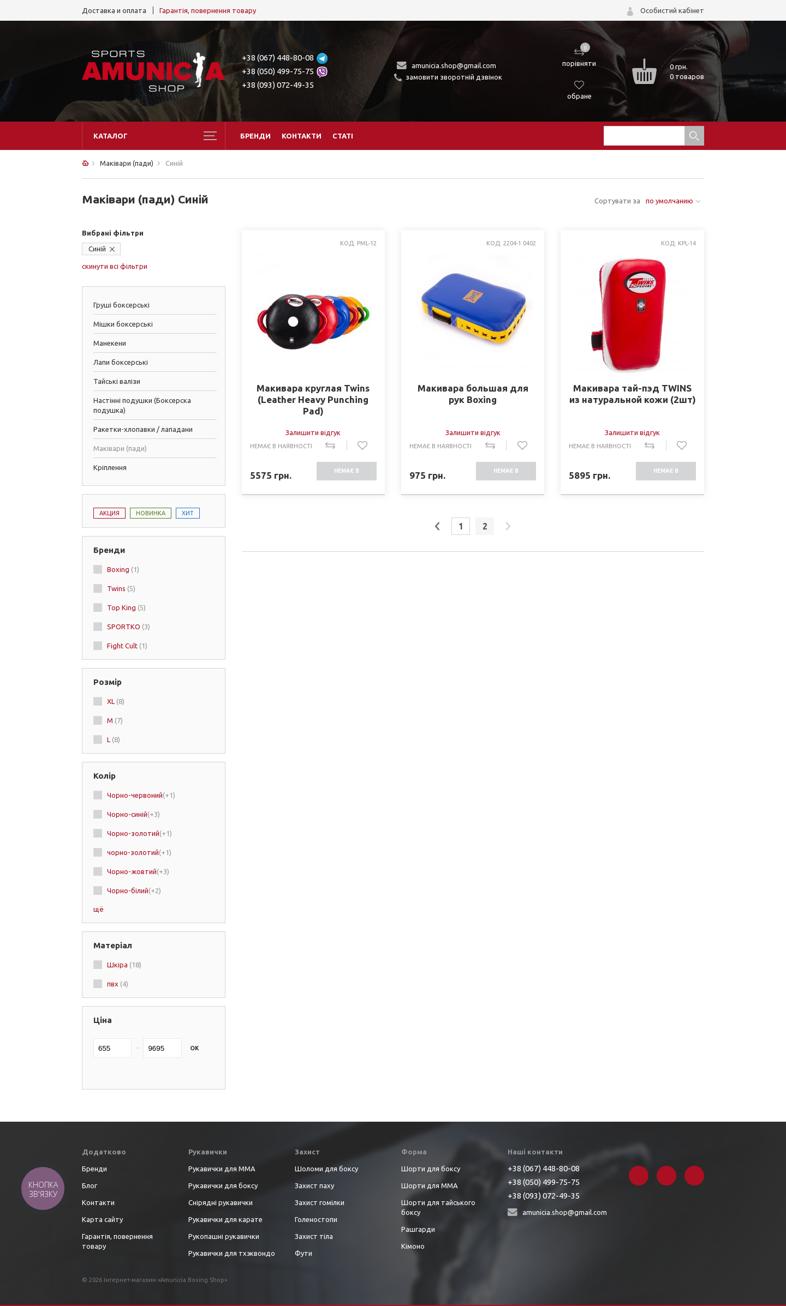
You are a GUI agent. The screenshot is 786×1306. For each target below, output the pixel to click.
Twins (121, 588)
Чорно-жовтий (138, 871)
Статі (342, 136)
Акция (109, 513)
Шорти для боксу (430, 1168)
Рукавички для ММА (221, 1168)
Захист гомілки (319, 1202)
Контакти (301, 136)
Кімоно (413, 1246)
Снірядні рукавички (220, 1202)
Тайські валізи (116, 381)
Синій (97, 248)
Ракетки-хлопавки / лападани (143, 429)
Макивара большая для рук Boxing (473, 394)
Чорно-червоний (141, 795)
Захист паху (314, 1185)
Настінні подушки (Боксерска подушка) (142, 405)
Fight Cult (127, 646)
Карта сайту (102, 1219)
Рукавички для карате (225, 1219)
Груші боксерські (121, 305)
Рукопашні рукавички (223, 1236)
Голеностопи (316, 1219)
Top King (126, 607)
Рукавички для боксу (223, 1185)
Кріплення (110, 467)
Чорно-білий (134, 890)
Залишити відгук (313, 432)
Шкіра (124, 965)
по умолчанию (669, 200)
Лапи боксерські (120, 362)
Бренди (255, 136)
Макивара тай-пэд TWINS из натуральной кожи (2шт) (632, 394)
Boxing (123, 569)
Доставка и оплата (114, 10)
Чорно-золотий (139, 833)
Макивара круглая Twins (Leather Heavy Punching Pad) (313, 399)
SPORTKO (128, 626)
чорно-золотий (139, 852)
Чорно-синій (133, 814)
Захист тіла (314, 1236)
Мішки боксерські (123, 324)
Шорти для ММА (429, 1185)
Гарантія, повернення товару (207, 10)
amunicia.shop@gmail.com (454, 65)
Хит (188, 513)
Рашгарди (418, 1229)
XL (115, 701)
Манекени (109, 343)
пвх (117, 984)
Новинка (150, 513)
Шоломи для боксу (326, 1168)
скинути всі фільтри (114, 266)
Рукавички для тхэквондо (231, 1253)
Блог (89, 1185)
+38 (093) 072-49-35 (278, 84)
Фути (303, 1253)
